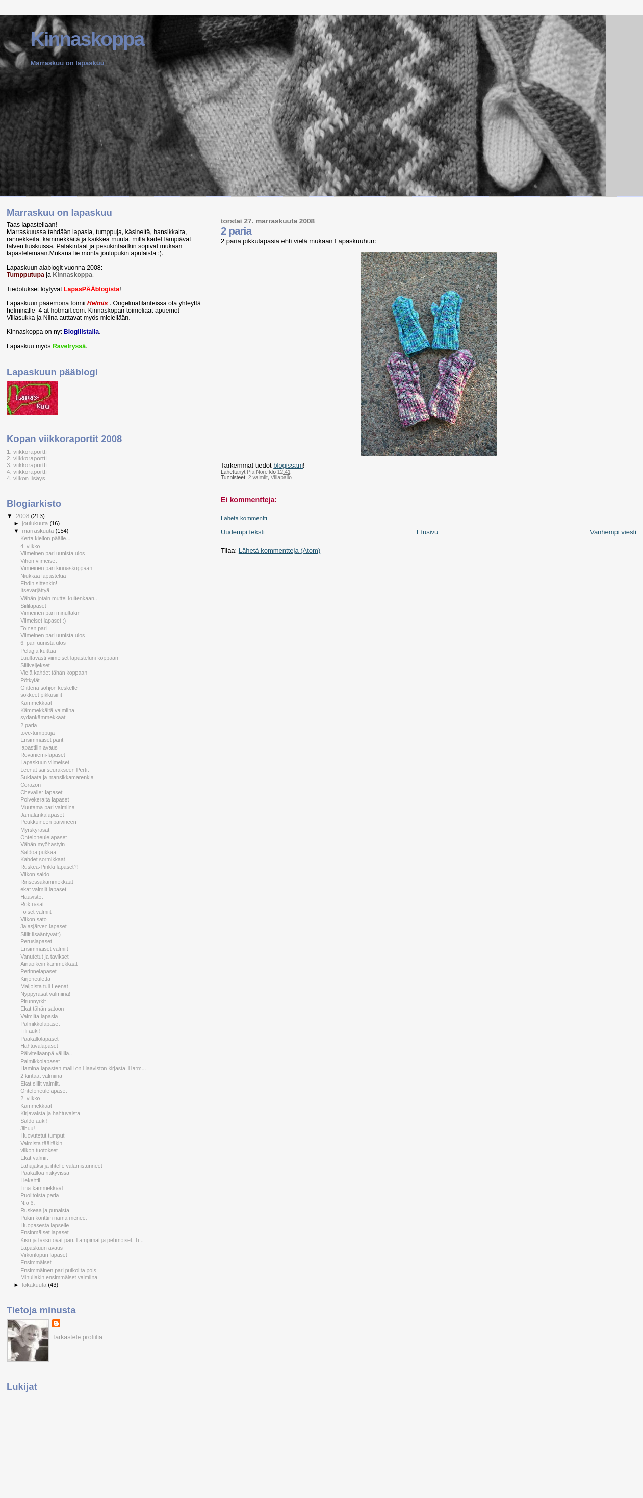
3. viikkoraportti (27, 464)
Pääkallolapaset (39, 1039)
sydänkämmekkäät (42, 717)
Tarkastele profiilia (77, 1337)
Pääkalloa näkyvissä (44, 1173)
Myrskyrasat (34, 830)
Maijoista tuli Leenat (44, 986)
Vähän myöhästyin (42, 844)
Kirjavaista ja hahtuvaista (50, 1113)
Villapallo (281, 477)
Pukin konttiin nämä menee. (53, 1218)
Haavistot (31, 897)
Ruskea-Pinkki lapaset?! (49, 867)
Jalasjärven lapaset (43, 926)
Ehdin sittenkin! (38, 583)
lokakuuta (35, 1285)
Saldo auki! (33, 1121)
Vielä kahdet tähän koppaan (53, 672)
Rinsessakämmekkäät (46, 882)
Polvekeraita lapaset (44, 799)
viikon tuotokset (39, 1150)
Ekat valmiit (34, 1158)
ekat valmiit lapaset (43, 889)
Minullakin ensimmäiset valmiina (58, 1277)
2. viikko (30, 1098)
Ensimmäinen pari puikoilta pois (58, 1270)
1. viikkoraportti (27, 451)
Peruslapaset (36, 941)
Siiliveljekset (35, 665)
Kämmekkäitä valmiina (47, 710)
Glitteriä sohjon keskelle (49, 688)
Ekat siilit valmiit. (40, 1083)
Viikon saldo (34, 874)
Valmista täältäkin (41, 1143)
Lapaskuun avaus (41, 1248)
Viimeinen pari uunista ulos (52, 553)
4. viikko (30, 546)
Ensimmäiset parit (41, 740)
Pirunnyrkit (33, 1001)
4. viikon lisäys (26, 478)
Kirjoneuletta (35, 979)
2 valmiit (258, 477)
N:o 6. (27, 1203)
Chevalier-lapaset (41, 792)
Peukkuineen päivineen (48, 822)
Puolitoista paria (39, 1195)
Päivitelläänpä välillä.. (46, 1053)
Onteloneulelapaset (43, 837)
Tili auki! (30, 1031)
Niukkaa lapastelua (43, 576)
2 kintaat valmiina (41, 1076)
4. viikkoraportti (27, 471)
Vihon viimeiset (38, 561)
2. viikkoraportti (27, 458)
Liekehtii (30, 1180)
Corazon (30, 785)
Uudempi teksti (243, 532)
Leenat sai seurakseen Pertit (54, 770)
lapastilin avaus (38, 747)
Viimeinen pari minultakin (50, 613)
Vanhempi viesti (613, 532)
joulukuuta (36, 523)
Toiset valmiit (36, 912)
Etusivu (428, 532)
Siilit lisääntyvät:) (40, 934)
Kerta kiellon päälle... (45, 538)
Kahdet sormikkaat (42, 859)
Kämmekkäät (36, 703)
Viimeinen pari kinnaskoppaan (56, 568)
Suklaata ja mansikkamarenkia (56, 777)
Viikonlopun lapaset (43, 1255)
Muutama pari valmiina (47, 807)
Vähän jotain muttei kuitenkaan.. (58, 598)
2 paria (28, 725)
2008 (23, 515)
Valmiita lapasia (39, 1016)
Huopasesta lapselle (44, 1225)
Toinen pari (33, 628)
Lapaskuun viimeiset (44, 762)
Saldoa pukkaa (38, 852)
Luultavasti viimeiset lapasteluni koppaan (69, 658)
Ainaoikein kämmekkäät (49, 964)
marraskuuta (39, 531)
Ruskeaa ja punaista (44, 1210)
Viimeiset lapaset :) (43, 620)
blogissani (288, 465)
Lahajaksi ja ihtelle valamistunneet (61, 1166)
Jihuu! (27, 1128)
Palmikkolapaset (40, 1024)
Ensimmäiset (36, 1262)
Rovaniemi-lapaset (42, 755)
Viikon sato (33, 919)
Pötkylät (30, 680)
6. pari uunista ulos (43, 643)
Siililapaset (33, 606)
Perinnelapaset (38, 971)
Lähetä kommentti (244, 518)
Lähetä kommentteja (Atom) (279, 550)
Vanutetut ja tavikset (44, 956)
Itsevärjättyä (34, 590)
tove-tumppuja (37, 733)
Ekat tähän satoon (42, 1008)
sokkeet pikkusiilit (41, 695)
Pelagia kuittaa (38, 651)
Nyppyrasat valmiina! (45, 994)
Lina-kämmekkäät (41, 1188)
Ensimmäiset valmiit (44, 949)
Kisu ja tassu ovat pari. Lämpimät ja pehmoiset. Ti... (82, 1240)
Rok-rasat (32, 904)
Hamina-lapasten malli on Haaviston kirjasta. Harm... (83, 1068)
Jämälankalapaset (42, 815)
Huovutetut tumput (42, 1135)
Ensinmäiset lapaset (44, 1232)
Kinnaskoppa (87, 39)
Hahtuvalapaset (39, 1046)
